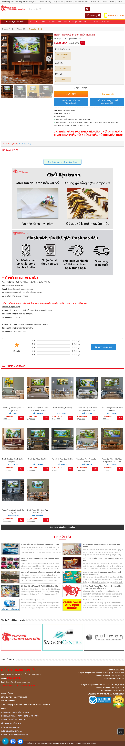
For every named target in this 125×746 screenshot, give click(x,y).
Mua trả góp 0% (71, 101)
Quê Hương (57, 22)
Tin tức (111, 2)
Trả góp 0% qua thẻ (107, 101)
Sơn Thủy (46, 22)
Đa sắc (63, 79)
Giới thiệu (69, 2)
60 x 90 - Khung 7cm (63, 56)
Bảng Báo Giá (58, 2)
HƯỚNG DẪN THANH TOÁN (16, 296)
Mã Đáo (67, 22)
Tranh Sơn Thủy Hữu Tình (37, 459)
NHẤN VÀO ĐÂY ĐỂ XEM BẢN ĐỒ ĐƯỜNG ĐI (23, 293)
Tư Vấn (104, 2)
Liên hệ (119, 2)
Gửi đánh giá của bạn (103, 347)
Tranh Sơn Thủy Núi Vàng (62, 408)
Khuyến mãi (95, 2)
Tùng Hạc (106, 22)
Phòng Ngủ (48, 26)
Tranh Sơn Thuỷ (25, 144)
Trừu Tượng (35, 22)
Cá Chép (96, 22)
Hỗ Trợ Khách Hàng (81, 2)
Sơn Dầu (63, 68)
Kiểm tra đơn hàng (44, 2)
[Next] (48, 59)
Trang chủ (32, 2)
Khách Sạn (59, 26)
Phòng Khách (35, 26)
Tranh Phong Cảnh (10, 144)
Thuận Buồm (77, 22)
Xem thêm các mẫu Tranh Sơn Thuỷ (62, 162)
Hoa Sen (87, 22)
